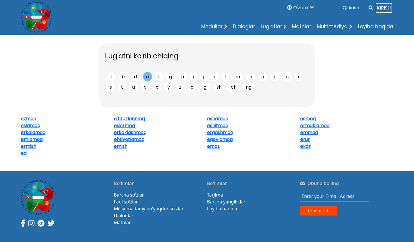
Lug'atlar (274, 26)
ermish (28, 146)
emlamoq (32, 139)
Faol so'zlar (126, 202)
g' (205, 87)
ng (249, 87)
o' (192, 87)
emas (213, 146)
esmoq (308, 118)
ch (234, 87)
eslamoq (30, 125)
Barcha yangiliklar (226, 202)
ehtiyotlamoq (129, 139)
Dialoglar (244, 26)
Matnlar (301, 26)
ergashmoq (220, 132)
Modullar (214, 26)
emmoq (309, 132)
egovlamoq (220, 139)
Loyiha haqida (375, 26)
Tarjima (215, 195)
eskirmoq (124, 125)
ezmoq (28, 118)
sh (219, 87)
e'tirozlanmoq (129, 118)
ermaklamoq (314, 125)
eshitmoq (217, 125)
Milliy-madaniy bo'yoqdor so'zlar (148, 208)
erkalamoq (33, 132)
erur (305, 139)
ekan (305, 146)
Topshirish (318, 210)
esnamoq (217, 118)
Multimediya (334, 26)
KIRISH (384, 8)
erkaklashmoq (130, 132)
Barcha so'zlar (129, 195)
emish (120, 146)
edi (24, 153)
